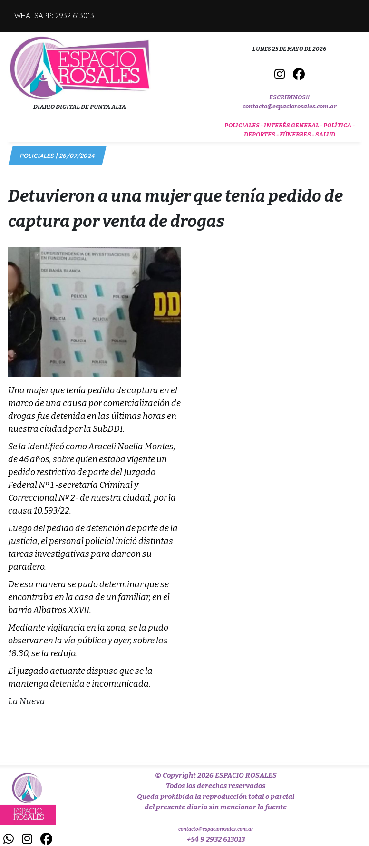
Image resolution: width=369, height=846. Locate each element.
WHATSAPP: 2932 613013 (54, 15)
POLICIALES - (244, 125)
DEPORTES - (262, 134)
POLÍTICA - (339, 125)
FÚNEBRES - (297, 134)
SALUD (325, 134)
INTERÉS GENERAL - (293, 125)
